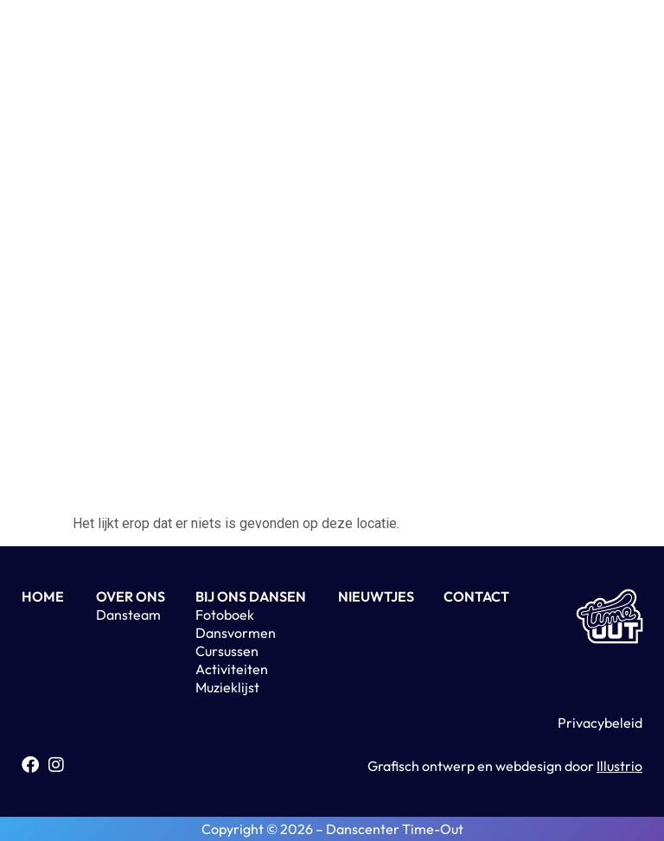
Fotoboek (224, 614)
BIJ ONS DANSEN (250, 596)
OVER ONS (130, 596)
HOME (43, 596)
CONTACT (476, 596)
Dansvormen (235, 632)
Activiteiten (231, 669)
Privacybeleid (600, 722)
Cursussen (227, 650)
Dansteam (128, 614)
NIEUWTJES (376, 596)
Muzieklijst (227, 687)
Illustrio (619, 765)
